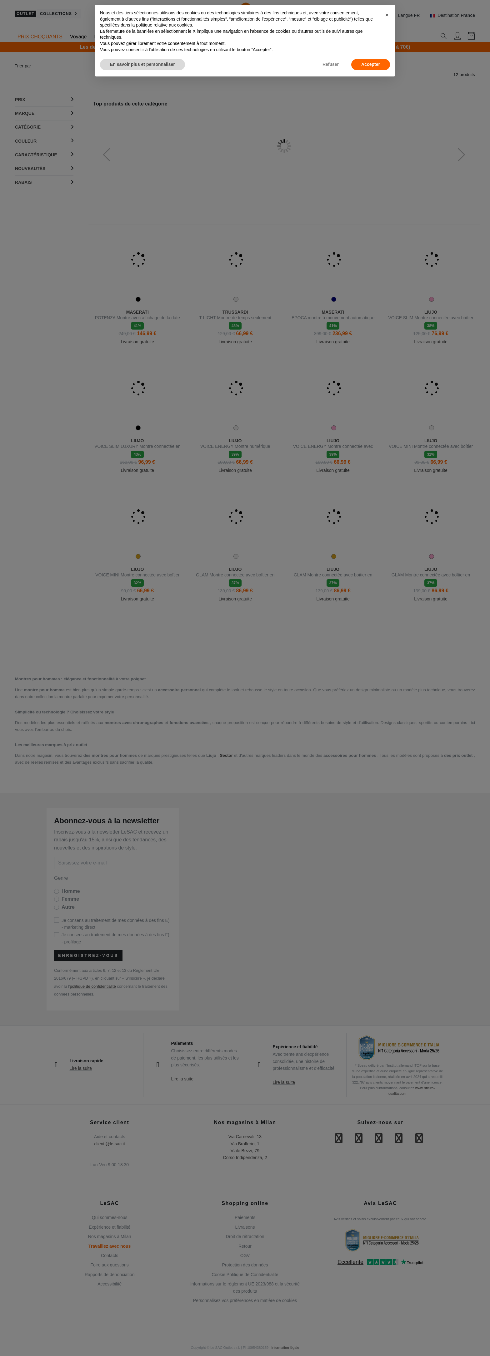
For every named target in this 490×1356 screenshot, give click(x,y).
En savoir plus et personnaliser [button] (142, 64)
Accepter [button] (370, 64)
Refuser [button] (330, 64)
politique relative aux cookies (164, 24)
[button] (387, 15)
